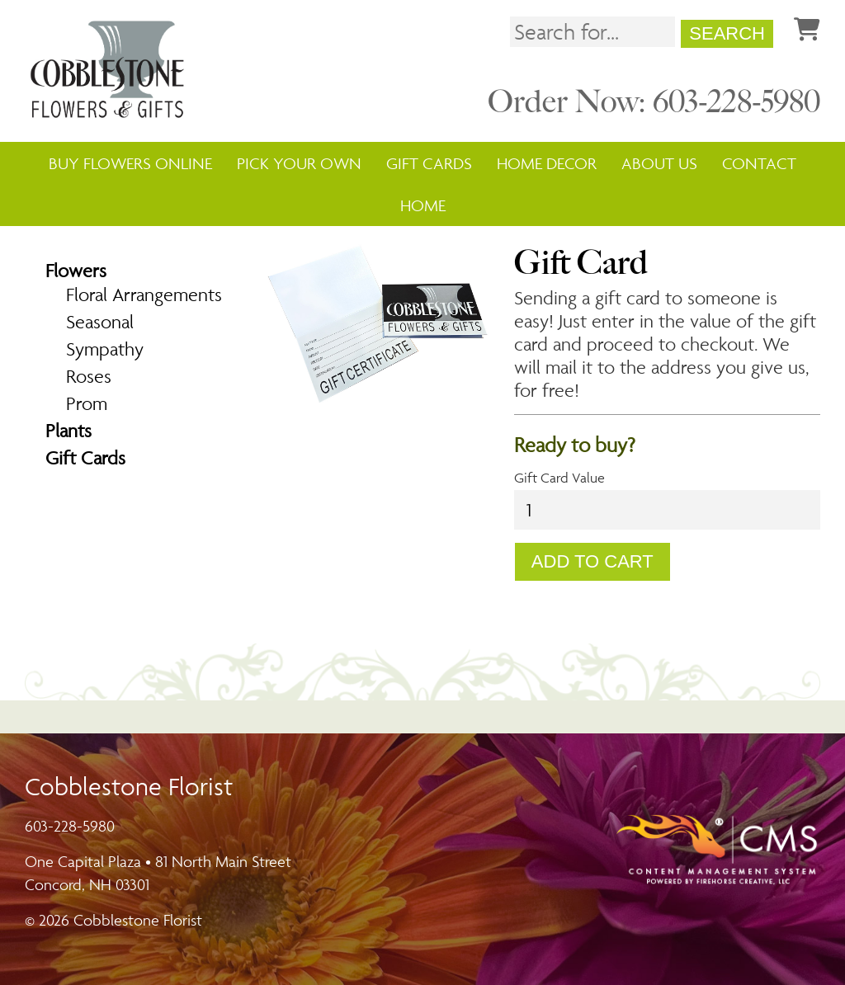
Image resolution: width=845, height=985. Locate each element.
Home (423, 205)
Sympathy (105, 349)
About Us (659, 163)
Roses (88, 376)
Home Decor (547, 163)
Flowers (75, 270)
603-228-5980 (70, 826)
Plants (68, 430)
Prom (86, 403)
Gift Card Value (559, 477)
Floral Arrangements (144, 294)
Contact (759, 163)
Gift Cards (429, 163)
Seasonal (100, 321)
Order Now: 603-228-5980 (654, 101)
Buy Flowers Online (130, 163)
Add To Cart (592, 561)
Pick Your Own (299, 163)
